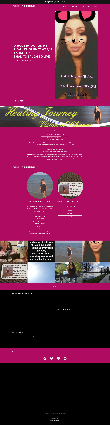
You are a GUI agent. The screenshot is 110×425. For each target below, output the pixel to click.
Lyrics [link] (83, 6)
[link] (25, 6)
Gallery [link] (96, 6)
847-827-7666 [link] (18, 101)
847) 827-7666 (52, 137)
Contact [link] (90, 6)
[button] (55, 286)
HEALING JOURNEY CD (70, 206)
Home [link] (65, 6)
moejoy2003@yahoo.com (56, 139)
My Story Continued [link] (74, 6)
